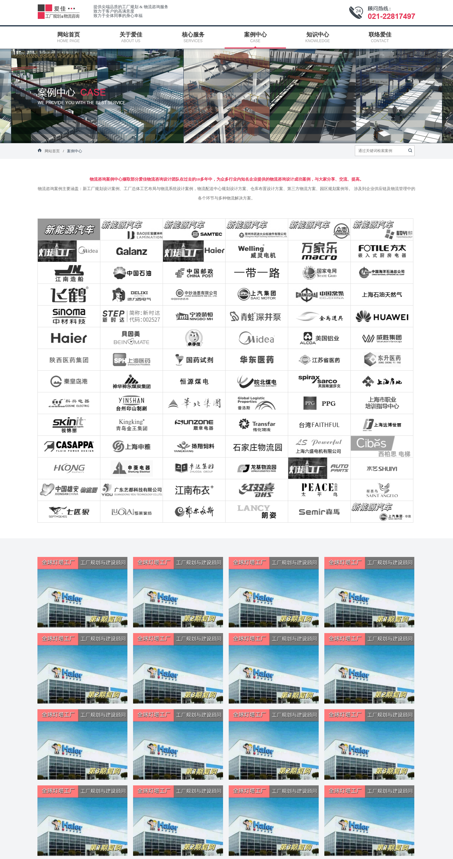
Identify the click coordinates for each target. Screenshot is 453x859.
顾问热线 (436, 826)
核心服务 (156, 847)
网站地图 (372, 847)
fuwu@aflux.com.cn (110, 791)
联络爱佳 (318, 847)
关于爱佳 (103, 847)
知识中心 (264, 847)
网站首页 (49, 847)
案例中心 (210, 847)
